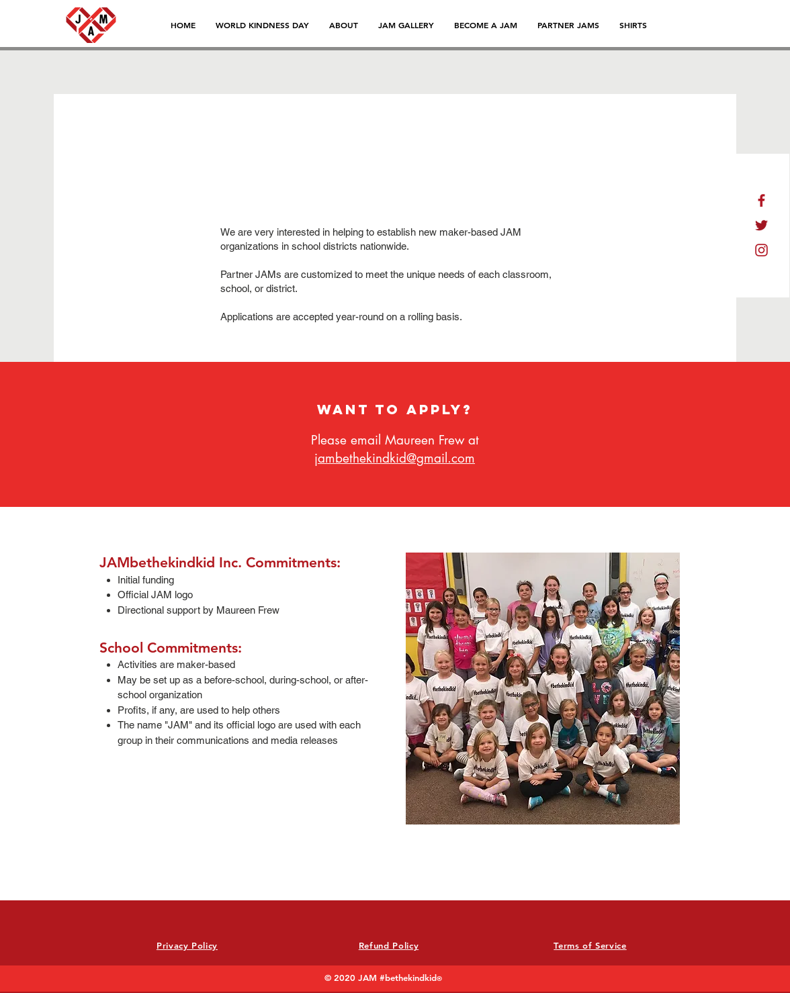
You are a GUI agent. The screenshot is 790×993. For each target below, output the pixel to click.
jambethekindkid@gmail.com (394, 458)
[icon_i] (761, 250)
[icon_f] (761, 200)
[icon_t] (761, 225)
